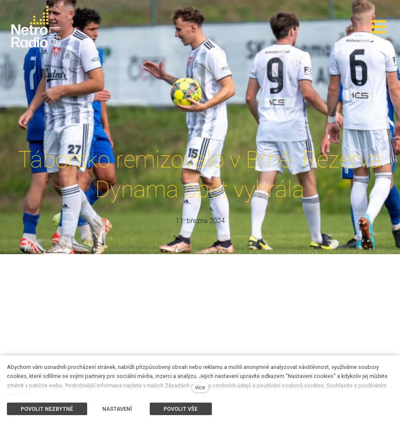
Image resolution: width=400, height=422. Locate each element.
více (200, 387)
